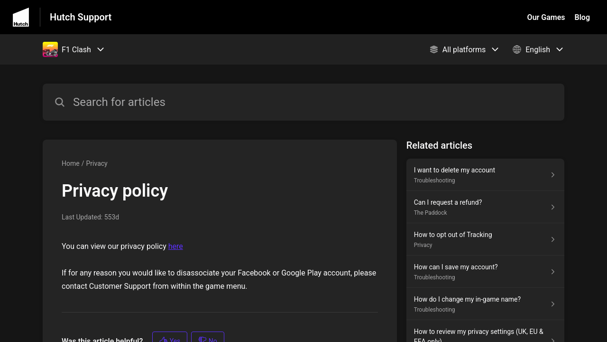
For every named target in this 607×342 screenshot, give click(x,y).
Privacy (96, 163)
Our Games (546, 17)
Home (71, 163)
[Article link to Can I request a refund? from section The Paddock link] (485, 207)
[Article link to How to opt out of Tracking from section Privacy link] (485, 239)
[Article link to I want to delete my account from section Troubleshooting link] (485, 175)
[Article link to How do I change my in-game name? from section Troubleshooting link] (485, 304)
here (175, 246)
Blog (582, 17)
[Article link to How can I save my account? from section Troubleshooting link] (485, 272)
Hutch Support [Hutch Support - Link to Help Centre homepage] (80, 17)
